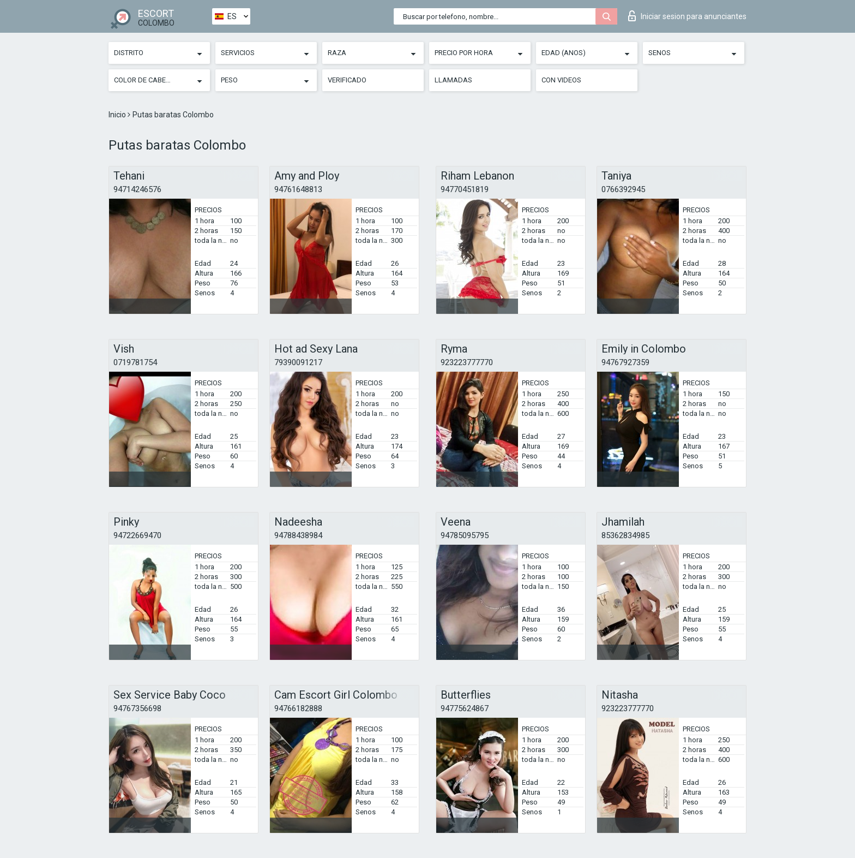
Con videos (561, 80)
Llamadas (453, 80)
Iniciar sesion (687, 16)
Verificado (347, 80)
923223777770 (467, 362)
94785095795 (465, 535)
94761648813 (298, 189)
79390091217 (298, 362)
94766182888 (298, 708)
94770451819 (465, 189)
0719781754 (135, 362)
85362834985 (625, 535)
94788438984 (298, 535)
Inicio (118, 114)
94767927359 (625, 362)
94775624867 (465, 708)
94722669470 (137, 535)
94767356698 (137, 708)
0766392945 (623, 189)
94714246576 (137, 189)
